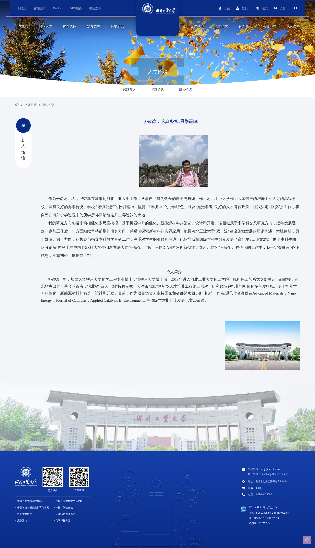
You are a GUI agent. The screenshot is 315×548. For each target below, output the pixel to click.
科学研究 (117, 26)
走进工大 (269, 26)
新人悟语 (48, 104)
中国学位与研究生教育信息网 (33, 507)
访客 (279, 8)
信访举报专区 (63, 520)
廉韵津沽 (22, 520)
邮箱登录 (40, 8)
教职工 (242, 8)
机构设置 (45, 26)
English (58, 8)
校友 (261, 8)
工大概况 (21, 26)
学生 (223, 8)
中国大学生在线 (64, 507)
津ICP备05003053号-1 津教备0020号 (269, 512)
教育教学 (93, 26)
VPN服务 (76, 8)
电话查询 (95, 8)
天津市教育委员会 (65, 514)
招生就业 (197, 26)
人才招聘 (221, 26)
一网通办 (21, 8)
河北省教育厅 (24, 514)
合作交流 (245, 26)
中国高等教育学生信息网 (69, 501)
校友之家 (293, 26)
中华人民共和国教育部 (29, 501)
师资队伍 (69, 26)
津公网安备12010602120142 (264, 518)
